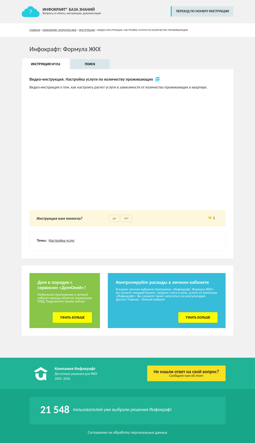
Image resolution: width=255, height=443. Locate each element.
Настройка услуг (62, 240)
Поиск (90, 64)
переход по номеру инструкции (202, 11)
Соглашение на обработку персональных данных (127, 432)
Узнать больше (72, 317)
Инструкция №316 (45, 64)
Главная (34, 30)
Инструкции (87, 30)
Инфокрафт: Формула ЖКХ (59, 30)
